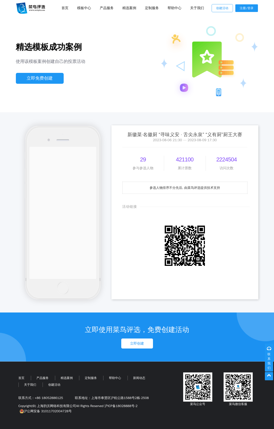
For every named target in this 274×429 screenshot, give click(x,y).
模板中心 (84, 8)
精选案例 (129, 8)
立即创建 (137, 343)
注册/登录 (246, 8)
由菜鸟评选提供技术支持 (202, 188)
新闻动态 (139, 378)
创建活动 (222, 8)
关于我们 (197, 8)
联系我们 (269, 361)
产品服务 (107, 8)
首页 (21, 378)
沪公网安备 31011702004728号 (45, 411)
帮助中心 (174, 8)
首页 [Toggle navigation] (64, 8)
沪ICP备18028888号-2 (121, 406)
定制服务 (152, 8)
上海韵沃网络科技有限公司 (56, 406)
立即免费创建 (40, 78)
